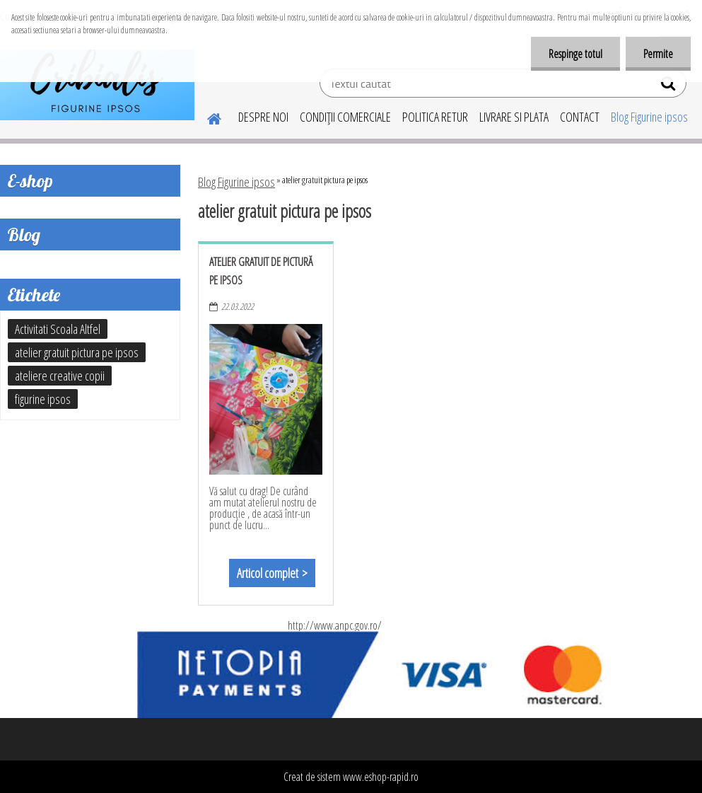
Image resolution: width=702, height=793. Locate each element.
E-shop (30, 181)
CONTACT (579, 116)
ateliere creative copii (60, 375)
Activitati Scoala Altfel (57, 328)
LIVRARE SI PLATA (514, 116)
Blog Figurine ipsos (649, 116)
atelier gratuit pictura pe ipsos (77, 352)
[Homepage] (206, 116)
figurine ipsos (43, 398)
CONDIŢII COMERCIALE (345, 116)
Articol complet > (272, 573)
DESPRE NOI (263, 116)
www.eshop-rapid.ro (381, 777)
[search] (670, 86)
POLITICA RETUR (435, 116)
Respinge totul (575, 54)
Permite (658, 54)
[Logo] (97, 85)
